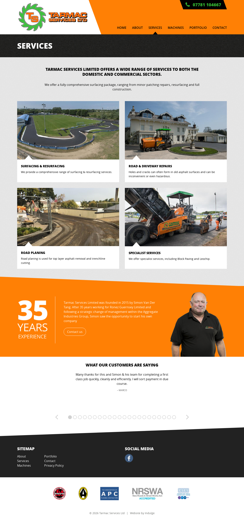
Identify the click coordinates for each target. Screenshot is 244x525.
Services (155, 28)
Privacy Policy (54, 465)
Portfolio (198, 28)
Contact (220, 28)
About (137, 28)
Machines (176, 28)
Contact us (75, 332)
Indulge (150, 513)
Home (121, 28)
